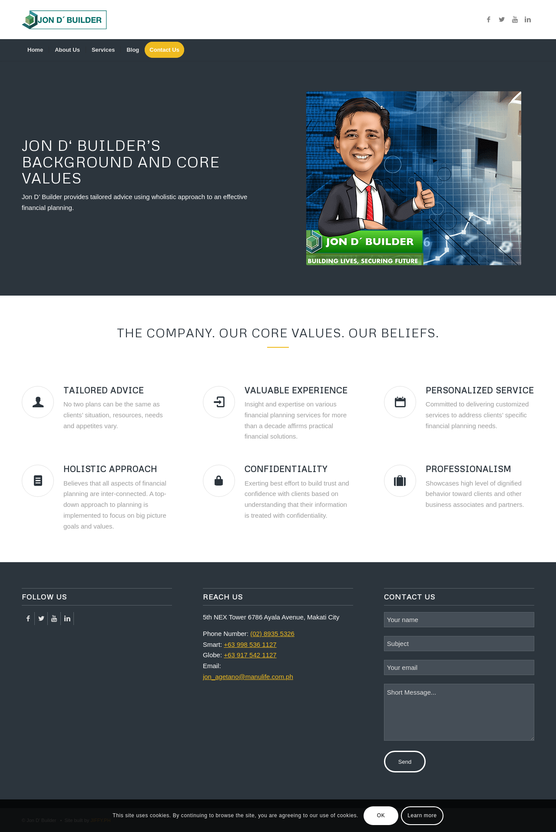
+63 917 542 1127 (250, 655)
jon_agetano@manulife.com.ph (248, 676)
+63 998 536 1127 (250, 644)
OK (381, 815)
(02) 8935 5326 (272, 633)
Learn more (422, 815)
